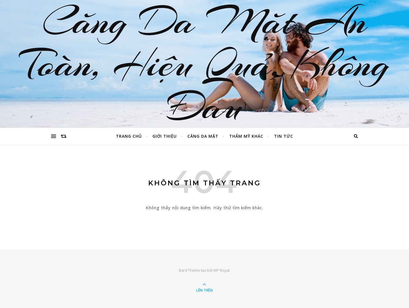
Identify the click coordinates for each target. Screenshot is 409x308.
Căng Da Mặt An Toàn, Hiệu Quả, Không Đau (204, 64)
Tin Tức (283, 136)
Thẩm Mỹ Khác (246, 136)
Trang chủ (129, 136)
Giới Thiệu (165, 136)
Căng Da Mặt (202, 136)
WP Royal (221, 270)
